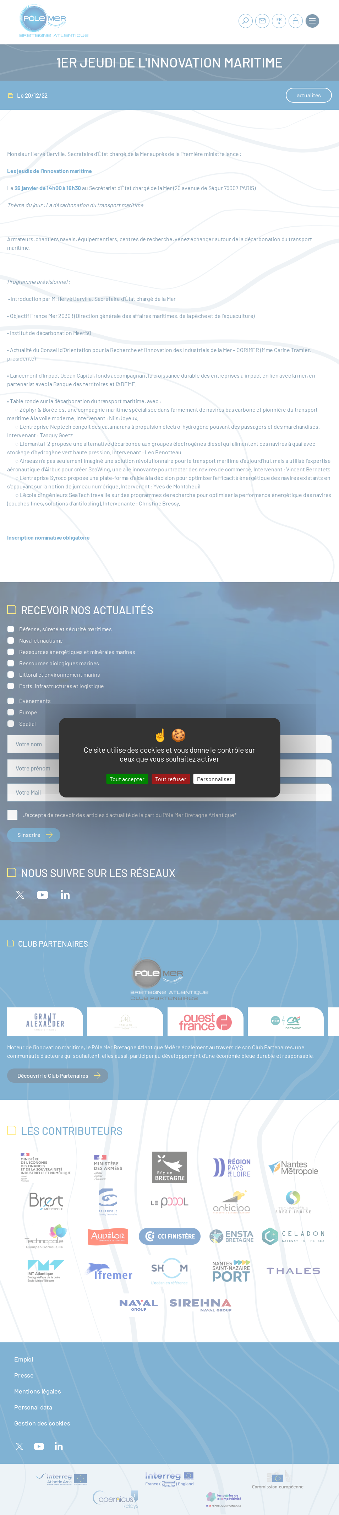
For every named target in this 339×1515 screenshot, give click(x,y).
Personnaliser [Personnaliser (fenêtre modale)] (214, 778)
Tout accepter (127, 778)
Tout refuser (170, 778)
